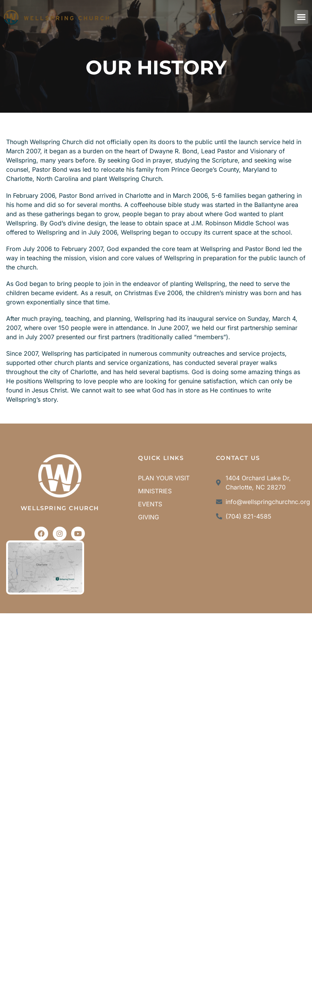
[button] (301, 17)
